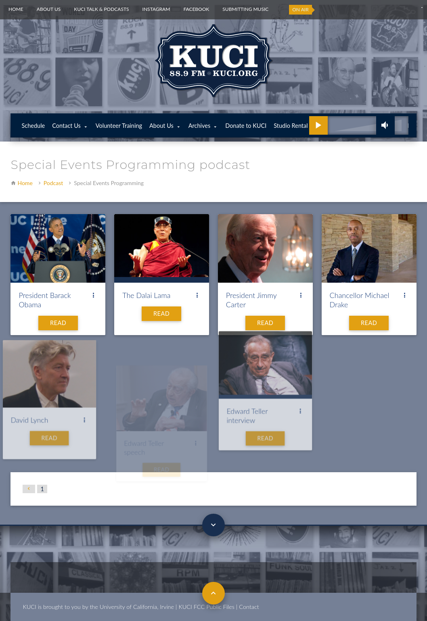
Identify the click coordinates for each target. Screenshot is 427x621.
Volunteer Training (119, 125)
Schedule (33, 125)
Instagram (156, 9)
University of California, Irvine (137, 606)
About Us (49, 9)
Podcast (53, 182)
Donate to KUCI (245, 125)
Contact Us (66, 125)
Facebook (196, 9)
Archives (199, 125)
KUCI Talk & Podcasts (101, 9)
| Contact (247, 606)
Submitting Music (245, 9)
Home (15, 9)
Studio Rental (291, 125)
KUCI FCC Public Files (206, 606)
